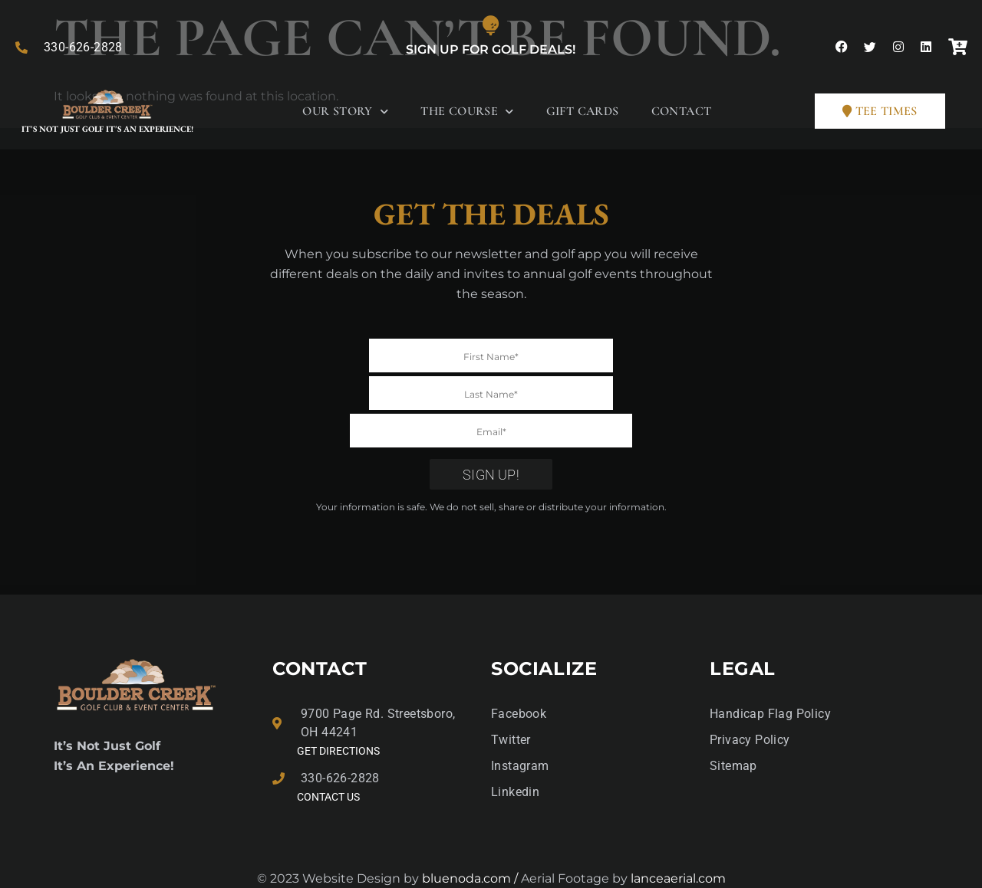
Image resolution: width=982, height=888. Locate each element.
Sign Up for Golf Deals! (490, 49)
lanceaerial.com (678, 841)
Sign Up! (491, 437)
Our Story (345, 111)
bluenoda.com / (471, 841)
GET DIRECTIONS (338, 713)
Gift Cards (582, 111)
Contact (681, 111)
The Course (466, 111)
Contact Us (328, 759)
